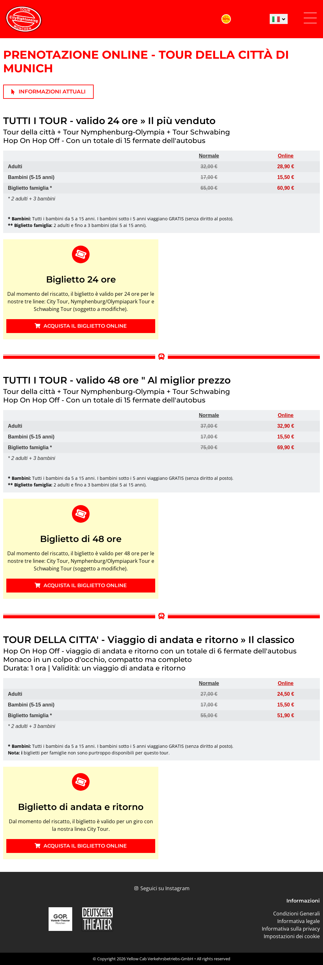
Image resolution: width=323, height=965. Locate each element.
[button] (310, 19)
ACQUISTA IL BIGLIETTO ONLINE (81, 326)
